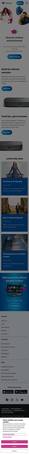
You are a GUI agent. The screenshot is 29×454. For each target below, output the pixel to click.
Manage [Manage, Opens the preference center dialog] (14, 451)
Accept (14, 441)
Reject (14, 446)
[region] (14, 436)
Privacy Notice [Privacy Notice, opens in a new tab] (7, 437)
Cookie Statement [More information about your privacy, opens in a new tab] (8, 434)
